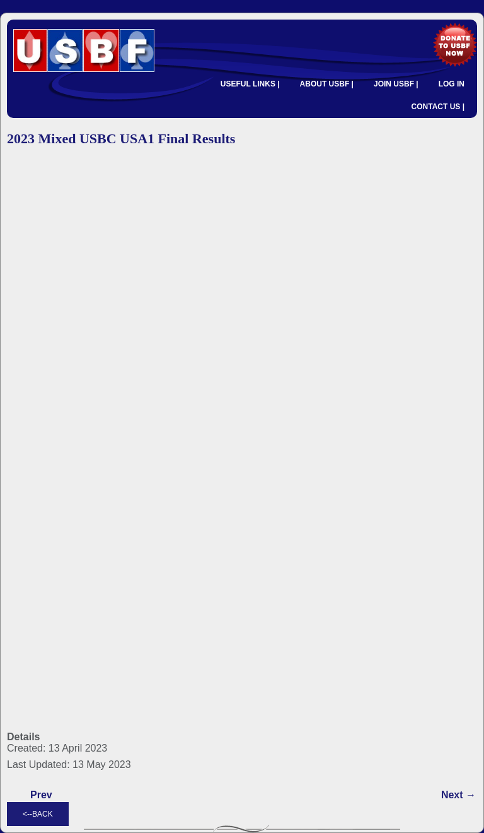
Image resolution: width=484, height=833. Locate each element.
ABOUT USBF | (327, 84)
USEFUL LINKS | (250, 84)
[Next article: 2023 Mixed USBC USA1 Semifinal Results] (458, 795)
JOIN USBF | (396, 84)
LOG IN (451, 84)
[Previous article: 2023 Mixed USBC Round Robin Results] (41, 795)
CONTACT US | (438, 106)
